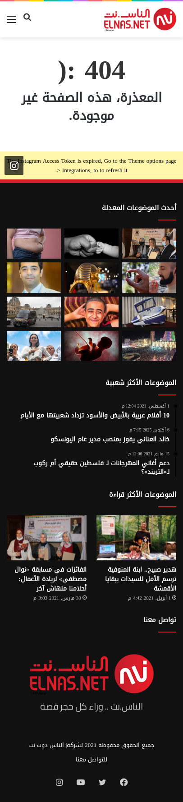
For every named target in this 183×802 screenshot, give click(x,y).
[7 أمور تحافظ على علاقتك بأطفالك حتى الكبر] (91, 244)
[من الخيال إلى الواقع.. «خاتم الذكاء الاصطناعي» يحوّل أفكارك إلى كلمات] (149, 277)
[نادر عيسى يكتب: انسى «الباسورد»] (34, 277)
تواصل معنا (159, 620)
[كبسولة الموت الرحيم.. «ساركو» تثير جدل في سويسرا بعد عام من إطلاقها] (149, 312)
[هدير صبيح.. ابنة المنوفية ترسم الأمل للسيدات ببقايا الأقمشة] (136, 537)
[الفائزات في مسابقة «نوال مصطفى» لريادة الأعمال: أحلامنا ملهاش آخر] (47, 537)
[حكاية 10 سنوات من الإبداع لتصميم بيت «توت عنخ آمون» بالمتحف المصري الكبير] (91, 277)
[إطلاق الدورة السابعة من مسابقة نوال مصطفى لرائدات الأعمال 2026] (149, 244)
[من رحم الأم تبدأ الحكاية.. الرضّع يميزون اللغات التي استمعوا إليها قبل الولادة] (91, 346)
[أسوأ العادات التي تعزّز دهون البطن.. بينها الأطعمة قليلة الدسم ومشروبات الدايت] (34, 244)
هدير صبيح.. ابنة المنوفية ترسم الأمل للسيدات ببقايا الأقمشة (140, 579)
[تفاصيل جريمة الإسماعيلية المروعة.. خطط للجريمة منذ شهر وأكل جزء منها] (91, 312)
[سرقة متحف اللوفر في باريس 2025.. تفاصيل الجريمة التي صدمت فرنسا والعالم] (34, 312)
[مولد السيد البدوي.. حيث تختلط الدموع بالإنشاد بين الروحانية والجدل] (149, 346)
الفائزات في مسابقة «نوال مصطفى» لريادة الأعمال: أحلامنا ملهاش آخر (50, 579)
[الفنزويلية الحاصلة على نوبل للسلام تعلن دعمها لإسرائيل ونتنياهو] (34, 346)
